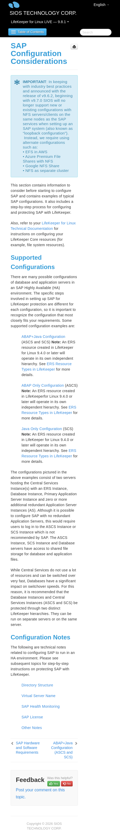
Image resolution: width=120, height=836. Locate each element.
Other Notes (31, 728)
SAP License (32, 717)
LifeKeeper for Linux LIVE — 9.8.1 (40, 22)
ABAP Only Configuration (42, 385)
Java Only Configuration (41, 429)
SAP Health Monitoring (40, 706)
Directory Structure (37, 685)
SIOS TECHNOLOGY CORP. (43, 13)
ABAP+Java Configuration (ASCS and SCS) (61, 750)
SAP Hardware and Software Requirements (28, 747)
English (101, 5)
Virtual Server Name (38, 696)
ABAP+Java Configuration (43, 337)
